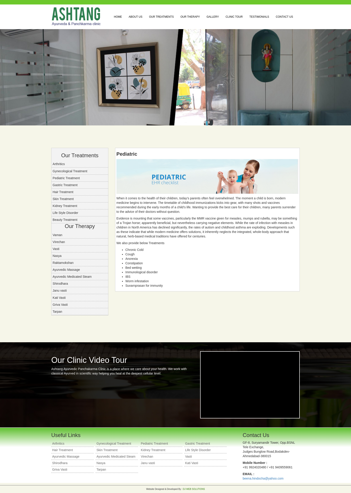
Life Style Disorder (65, 213)
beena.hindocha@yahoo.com (263, 478)
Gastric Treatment (65, 185)
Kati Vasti (59, 297)
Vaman (57, 235)
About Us (135, 16)
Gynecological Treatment (70, 171)
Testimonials (259, 16)
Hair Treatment (63, 192)
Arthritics (59, 164)
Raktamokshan (63, 263)
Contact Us (284, 16)
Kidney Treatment (65, 206)
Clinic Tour (234, 16)
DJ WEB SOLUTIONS (194, 489)
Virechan (59, 242)
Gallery (213, 16)
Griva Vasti (60, 304)
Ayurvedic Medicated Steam (72, 276)
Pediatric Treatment (66, 178)
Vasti (56, 249)
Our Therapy (190, 16)
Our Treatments (161, 16)
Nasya (57, 256)
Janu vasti (60, 290)
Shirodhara (60, 283)
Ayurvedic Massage (66, 269)
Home (118, 16)
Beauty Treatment (65, 220)
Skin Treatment (63, 199)
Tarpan (57, 311)
